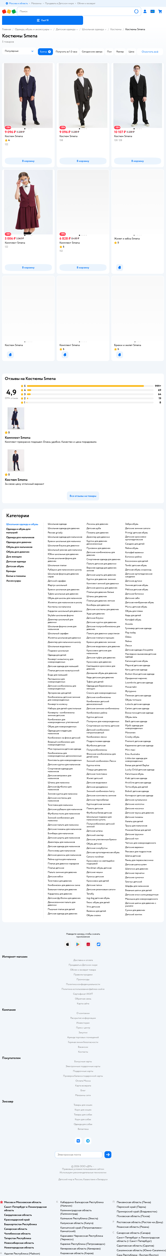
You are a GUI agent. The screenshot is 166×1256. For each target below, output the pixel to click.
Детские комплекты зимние (101, 795)
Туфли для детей (95, 681)
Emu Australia (132, 754)
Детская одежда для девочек (62, 913)
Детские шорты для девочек (101, 575)
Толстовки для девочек (60, 881)
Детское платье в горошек (100, 637)
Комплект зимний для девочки (103, 583)
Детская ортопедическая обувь (103, 852)
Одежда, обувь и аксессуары (32, 29)
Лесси (128, 645)
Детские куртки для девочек (102, 622)
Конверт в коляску (57, 704)
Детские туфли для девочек (101, 657)
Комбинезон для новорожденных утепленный (63, 721)
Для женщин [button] (14, 556)
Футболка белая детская (99, 812)
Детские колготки (134, 804)
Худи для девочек (96, 613)
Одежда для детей (57, 655)
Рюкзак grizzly (55, 532)
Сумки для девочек (135, 910)
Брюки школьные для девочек (63, 589)
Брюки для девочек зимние (101, 642)
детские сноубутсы (97, 848)
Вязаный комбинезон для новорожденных (61, 743)
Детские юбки (55, 876)
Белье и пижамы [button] (16, 576)
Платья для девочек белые (100, 592)
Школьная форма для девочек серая (63, 575)
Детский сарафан (57, 581)
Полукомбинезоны (97, 749)
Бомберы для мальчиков (60, 833)
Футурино (130, 691)
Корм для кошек (83, 1109)
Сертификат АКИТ (83, 993)
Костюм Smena (16, 480)
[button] (42, 20)
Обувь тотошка (133, 700)
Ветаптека (83, 1129)
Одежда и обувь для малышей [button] (18, 530)
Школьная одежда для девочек (64, 528)
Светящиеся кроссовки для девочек (101, 667)
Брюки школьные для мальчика (64, 541)
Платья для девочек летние (101, 600)
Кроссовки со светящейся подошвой (100, 862)
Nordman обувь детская (99, 868)
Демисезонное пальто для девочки (61, 903)
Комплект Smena (17, 437)
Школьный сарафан (58, 633)
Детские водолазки (97, 782)
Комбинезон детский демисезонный (98, 703)
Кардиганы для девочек (60, 893)
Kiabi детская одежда (136, 778)
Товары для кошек (83, 1104)
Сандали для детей (134, 543)
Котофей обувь (133, 619)
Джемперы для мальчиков (61, 842)
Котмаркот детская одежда (139, 795)
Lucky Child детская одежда (139, 769)
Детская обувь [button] (15, 566)
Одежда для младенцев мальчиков (60, 732)
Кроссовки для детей (98, 881)
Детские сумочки (134, 877)
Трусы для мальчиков (136, 825)
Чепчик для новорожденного (140, 843)
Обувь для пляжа (134, 611)
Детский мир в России (70, 1179)
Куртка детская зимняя (98, 804)
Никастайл (131, 687)
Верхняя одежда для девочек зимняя (102, 569)
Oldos (128, 637)
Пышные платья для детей (61, 909)
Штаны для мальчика (58, 782)
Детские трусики (134, 834)
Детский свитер (95, 835)
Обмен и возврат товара (83, 969)
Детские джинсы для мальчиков (64, 855)
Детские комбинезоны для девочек (101, 553)
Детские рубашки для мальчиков (65, 809)
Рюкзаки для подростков (138, 851)
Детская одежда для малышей (63, 666)
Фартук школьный (57, 585)
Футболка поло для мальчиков (64, 813)
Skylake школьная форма (60, 615)
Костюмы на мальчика (59, 606)
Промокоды (83, 979)
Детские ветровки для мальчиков (59, 777)
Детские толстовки (97, 774)
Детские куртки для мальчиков (64, 764)
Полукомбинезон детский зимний (101, 825)
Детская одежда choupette (139, 650)
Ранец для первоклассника (139, 860)
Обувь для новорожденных (62, 726)
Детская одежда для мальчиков (64, 846)
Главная (6, 29)
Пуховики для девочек (98, 548)
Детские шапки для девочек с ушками (140, 904)
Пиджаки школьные (58, 650)
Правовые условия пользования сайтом (83, 1169)
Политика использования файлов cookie (83, 989)
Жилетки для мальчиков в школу (65, 602)
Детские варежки (134, 847)
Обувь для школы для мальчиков (65, 598)
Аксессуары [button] (13, 580)
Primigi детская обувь (136, 532)
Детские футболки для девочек (64, 898)
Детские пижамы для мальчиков (64, 829)
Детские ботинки (134, 593)
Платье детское (56, 868)
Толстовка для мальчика (60, 805)
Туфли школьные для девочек (63, 593)
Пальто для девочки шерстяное (103, 633)
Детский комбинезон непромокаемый (98, 731)
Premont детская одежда (138, 741)
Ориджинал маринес (136, 678)
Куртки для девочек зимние (101, 579)
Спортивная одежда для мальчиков (60, 770)
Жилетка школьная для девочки (64, 637)
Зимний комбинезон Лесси (101, 761)
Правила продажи (83, 974)
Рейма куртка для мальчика (62, 859)
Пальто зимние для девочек (62, 872)
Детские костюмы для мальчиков (59, 799)
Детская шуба (94, 528)
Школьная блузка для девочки (63, 545)
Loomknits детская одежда (139, 682)
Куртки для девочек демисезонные (97, 542)
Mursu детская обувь (136, 606)
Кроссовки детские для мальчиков (99, 652)
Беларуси (102, 1179)
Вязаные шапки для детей (138, 890)
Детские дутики (133, 581)
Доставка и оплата (83, 960)
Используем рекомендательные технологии (83, 1172)
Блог (83, 1090)
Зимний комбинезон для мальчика (61, 819)
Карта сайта (83, 1003)
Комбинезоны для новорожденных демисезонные (65, 754)
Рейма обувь (131, 548)
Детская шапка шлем (136, 864)
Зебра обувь (131, 524)
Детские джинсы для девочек (102, 587)
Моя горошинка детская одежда (64, 749)
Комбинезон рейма (97, 712)
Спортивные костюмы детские (103, 725)
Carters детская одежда (137, 708)
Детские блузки (95, 618)
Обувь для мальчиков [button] (19, 547)
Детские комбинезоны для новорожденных (62, 687)
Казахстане (89, 1179)
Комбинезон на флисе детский (64, 737)
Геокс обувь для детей (98, 902)
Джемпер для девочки (98, 537)
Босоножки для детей (136, 561)
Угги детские (93, 906)
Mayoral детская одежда (137, 665)
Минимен (130, 732)
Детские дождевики (97, 787)
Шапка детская (133, 856)
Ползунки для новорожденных (103, 721)
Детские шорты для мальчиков (64, 837)
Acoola (129, 624)
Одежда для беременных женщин (99, 687)
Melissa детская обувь (136, 589)
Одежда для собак (83, 1124)
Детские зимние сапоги (137, 528)
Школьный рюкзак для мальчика (65, 550)
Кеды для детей (133, 615)
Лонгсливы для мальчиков (61, 850)
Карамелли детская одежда (139, 745)
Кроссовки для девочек (99, 662)
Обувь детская (94, 843)
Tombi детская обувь (136, 565)
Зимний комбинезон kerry (101, 791)
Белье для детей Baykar (137, 765)
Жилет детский (95, 778)
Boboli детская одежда (137, 791)
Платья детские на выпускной (63, 670)
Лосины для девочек (97, 524)
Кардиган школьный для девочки (65, 611)
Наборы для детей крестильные (64, 708)
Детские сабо (132, 598)
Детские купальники (136, 799)
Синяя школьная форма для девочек (62, 559)
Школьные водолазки (59, 646)
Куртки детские (95, 717)
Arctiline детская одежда (138, 782)
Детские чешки (95, 872)
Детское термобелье (98, 799)
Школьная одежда (93, 29)
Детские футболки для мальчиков (60, 788)
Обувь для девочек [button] (17, 552)
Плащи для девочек (97, 769)
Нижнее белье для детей (138, 830)
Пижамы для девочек (98, 532)
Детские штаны (95, 831)
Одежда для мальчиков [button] (20, 537)
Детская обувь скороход (138, 569)
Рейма (128, 641)
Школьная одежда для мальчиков (65, 537)
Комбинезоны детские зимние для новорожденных (64, 698)
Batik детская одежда (136, 721)
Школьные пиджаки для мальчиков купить (99, 818)
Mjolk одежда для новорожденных (134, 727)
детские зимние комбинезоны (103, 708)
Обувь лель (131, 717)
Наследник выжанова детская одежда (140, 655)
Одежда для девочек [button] (18, 542)
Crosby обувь (132, 737)
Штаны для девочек (97, 596)
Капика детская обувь (136, 661)
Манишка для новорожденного (141, 899)
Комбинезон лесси (97, 737)
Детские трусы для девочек (139, 812)
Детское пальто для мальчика (63, 824)
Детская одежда (65, 29)
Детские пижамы (134, 817)
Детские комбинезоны (99, 697)
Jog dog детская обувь (98, 898)
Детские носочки (134, 808)
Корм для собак (83, 1119)
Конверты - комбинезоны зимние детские (61, 714)
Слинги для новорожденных (101, 693)
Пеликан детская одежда (138, 695)
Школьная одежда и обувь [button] (22, 524)
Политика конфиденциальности (83, 984)
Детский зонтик (133, 914)
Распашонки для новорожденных (56, 680)
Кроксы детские (95, 876)
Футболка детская (96, 745)
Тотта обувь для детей (136, 787)
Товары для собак (83, 1114)
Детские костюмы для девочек (103, 609)
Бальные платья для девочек (62, 889)
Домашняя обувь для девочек (102, 673)
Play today (130, 632)
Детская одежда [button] (16, 561)
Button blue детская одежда (139, 674)
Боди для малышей (57, 675)
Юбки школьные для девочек (63, 554)
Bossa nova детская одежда (139, 712)
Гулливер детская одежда (138, 628)
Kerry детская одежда (136, 669)
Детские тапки (94, 885)
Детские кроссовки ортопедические (135, 538)
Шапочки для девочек (136, 868)
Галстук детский (133, 881)
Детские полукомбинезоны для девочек (103, 628)
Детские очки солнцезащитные (141, 894)
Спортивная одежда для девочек (103, 559)
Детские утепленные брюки (102, 839)
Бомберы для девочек (98, 605)
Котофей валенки (134, 552)
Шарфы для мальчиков (137, 886)
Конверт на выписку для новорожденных (60, 660)
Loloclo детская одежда (137, 704)
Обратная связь (83, 998)
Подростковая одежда (98, 741)
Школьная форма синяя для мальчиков (62, 628)
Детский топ (132, 838)
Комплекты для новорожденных (65, 760)
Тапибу (90, 893)
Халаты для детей (134, 821)
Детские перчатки (134, 873)
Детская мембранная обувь (139, 602)
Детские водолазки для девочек (103, 646)
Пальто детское (95, 808)
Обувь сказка (93, 915)
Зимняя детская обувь (136, 585)
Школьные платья (57, 565)
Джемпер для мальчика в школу (64, 642)
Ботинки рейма (133, 556)
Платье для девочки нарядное (63, 863)
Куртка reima (93, 765)
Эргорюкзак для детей (59, 693)
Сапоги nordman (95, 856)
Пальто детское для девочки (101, 563)
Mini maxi (130, 749)
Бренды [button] (11, 571)
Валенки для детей (96, 911)
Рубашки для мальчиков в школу (65, 569)
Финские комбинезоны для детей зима (101, 755)
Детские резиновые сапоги (101, 889)
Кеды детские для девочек (100, 677)
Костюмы (116, 29)
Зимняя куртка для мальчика (62, 793)
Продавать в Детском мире (83, 964)
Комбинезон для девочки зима (64, 885)
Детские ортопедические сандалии (138, 575)
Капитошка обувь (134, 774)
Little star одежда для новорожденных (136, 759)
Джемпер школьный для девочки (60, 621)
